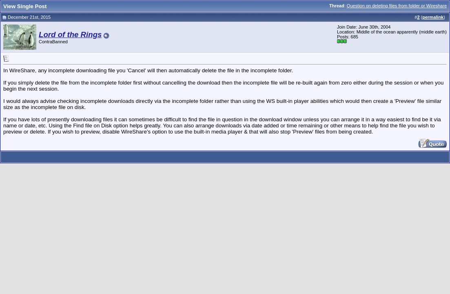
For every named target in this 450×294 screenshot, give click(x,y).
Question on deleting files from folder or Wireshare (397, 5)
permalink (432, 17)
